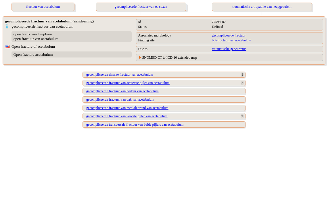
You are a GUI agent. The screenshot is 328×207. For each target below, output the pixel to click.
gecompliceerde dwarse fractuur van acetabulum (119, 74)
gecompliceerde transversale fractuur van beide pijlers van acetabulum (134, 124)
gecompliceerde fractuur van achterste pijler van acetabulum (128, 83)
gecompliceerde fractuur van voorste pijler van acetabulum (127, 116)
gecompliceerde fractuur (228, 35)
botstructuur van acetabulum (231, 40)
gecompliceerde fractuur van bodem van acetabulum (122, 91)
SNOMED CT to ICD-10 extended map (169, 57)
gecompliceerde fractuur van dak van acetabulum (120, 99)
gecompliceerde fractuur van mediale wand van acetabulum (127, 108)
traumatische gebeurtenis (229, 49)
